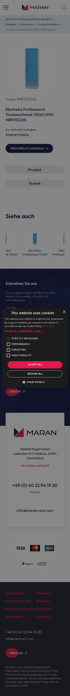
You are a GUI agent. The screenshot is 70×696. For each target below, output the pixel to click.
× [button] (64, 312)
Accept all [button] (35, 364)
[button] (34, 331)
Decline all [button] (35, 373)
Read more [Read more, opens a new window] (49, 326)
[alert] (35, 348)
